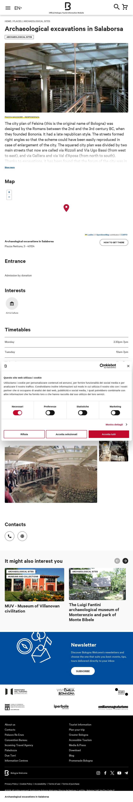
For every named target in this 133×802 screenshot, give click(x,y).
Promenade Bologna (81, 760)
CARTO (124, 235)
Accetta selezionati (66, 434)
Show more (10, 167)
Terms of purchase (70, 783)
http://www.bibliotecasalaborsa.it (21, 534)
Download (75, 750)
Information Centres (16, 760)
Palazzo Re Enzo (14, 734)
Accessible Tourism (80, 740)
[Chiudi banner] (128, 366)
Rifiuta (24, 434)
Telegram (126, 773)
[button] (66, 208)
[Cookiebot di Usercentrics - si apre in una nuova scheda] (102, 366)
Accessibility (40, 783)
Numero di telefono (8, 534)
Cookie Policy (26, 783)
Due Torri (10, 755)
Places (17, 21)
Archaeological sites (37, 21)
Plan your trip (77, 729)
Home (8, 21)
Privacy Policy (11, 783)
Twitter (112, 773)
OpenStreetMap (102, 235)
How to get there (114, 242)
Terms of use (54, 783)
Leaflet (89, 235)
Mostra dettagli (114, 424)
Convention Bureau (16, 740)
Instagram (98, 773)
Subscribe (83, 671)
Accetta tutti (109, 434)
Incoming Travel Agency (19, 745)
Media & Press (77, 745)
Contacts (10, 729)
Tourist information (80, 724)
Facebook (105, 773)
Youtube (119, 773)
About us (10, 724)
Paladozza (11, 750)
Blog (71, 755)
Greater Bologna (78, 734)
